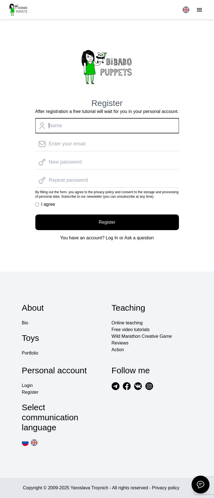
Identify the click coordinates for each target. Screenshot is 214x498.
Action (118, 349)
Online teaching (127, 322)
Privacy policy (166, 487)
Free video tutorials (131, 329)
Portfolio (30, 353)
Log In (112, 237)
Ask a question (139, 237)
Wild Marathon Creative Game (142, 336)
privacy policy (104, 192)
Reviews (120, 343)
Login (27, 385)
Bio (25, 322)
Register (107, 222)
